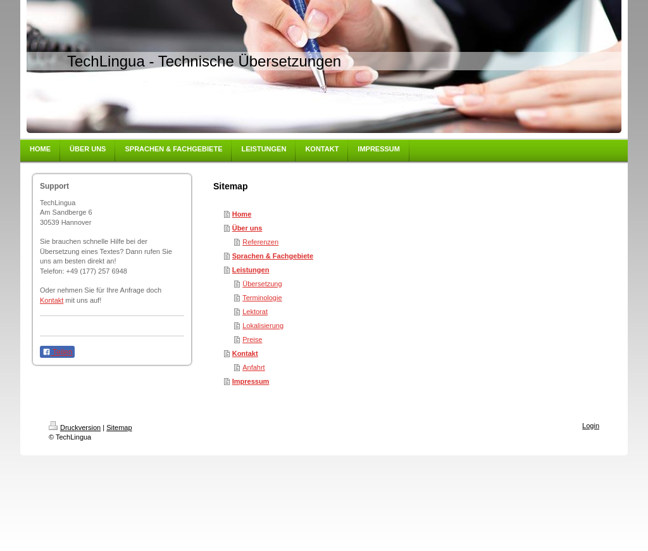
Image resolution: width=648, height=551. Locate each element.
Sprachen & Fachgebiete (272, 256)
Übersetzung (262, 284)
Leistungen (251, 270)
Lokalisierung (263, 325)
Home (242, 214)
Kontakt (51, 300)
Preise (252, 339)
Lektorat (255, 311)
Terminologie (262, 297)
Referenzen (260, 242)
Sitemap (119, 427)
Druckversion (75, 427)
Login (590, 425)
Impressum (251, 381)
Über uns (247, 228)
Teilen (57, 352)
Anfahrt (253, 367)
